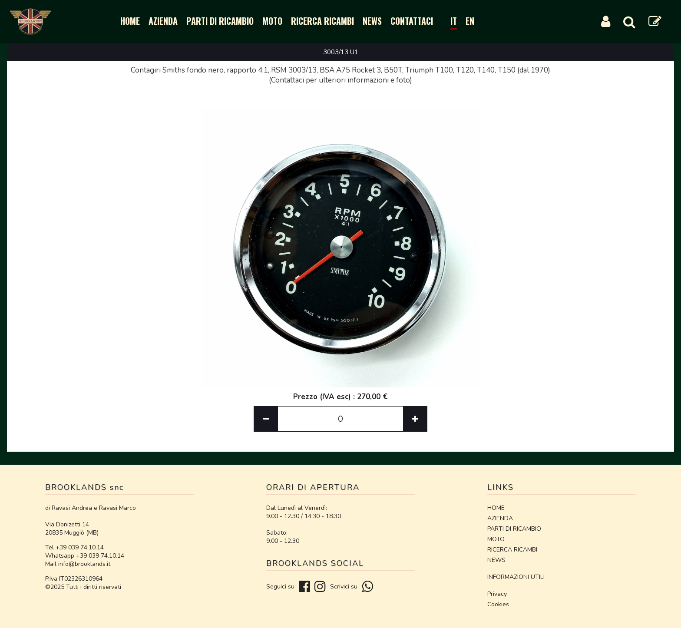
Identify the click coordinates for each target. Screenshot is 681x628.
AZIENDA (163, 20)
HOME (130, 20)
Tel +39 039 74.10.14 (74, 547)
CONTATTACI (411, 20)
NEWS (372, 20)
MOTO (272, 20)
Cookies (498, 604)
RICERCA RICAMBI (322, 20)
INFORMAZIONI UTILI (516, 577)
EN (470, 20)
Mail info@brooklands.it (77, 564)
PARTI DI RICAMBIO (220, 20)
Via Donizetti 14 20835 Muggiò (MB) (72, 528)
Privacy (497, 594)
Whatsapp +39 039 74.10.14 (84, 556)
